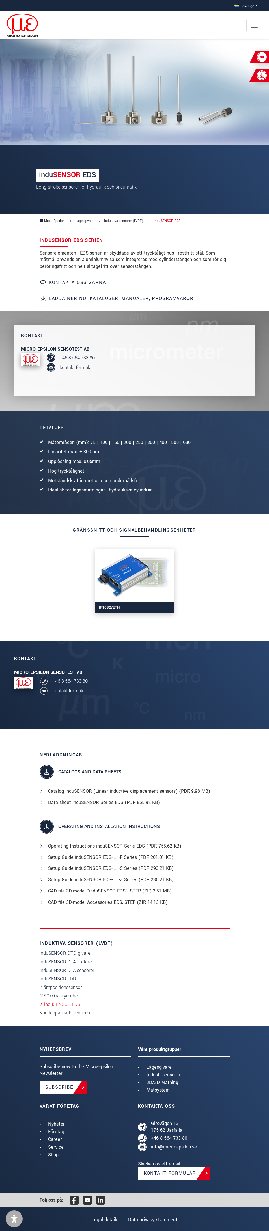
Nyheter (56, 1124)
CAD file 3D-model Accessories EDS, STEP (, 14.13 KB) (108, 902)
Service (56, 1147)
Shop (53, 1155)
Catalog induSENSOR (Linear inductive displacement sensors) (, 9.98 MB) (129, 791)
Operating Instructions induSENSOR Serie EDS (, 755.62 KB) (114, 846)
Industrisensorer (163, 1075)
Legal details (104, 1219)
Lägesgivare (159, 1067)
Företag (56, 1132)
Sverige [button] (244, 5)
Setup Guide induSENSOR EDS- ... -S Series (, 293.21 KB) (111, 868)
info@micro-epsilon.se (174, 1147)
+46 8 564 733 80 (77, 358)
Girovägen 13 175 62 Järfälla (166, 1126)
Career (55, 1139)
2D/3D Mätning (162, 1082)
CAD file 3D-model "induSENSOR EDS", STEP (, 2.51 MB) (110, 891)
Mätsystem (158, 1090)
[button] (14, 1218)
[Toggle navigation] (254, 25)
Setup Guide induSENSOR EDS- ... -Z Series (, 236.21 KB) (111, 879)
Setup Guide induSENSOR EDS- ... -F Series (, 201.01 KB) (110, 857)
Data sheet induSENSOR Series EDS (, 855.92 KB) (104, 802)
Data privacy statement (153, 1219)
